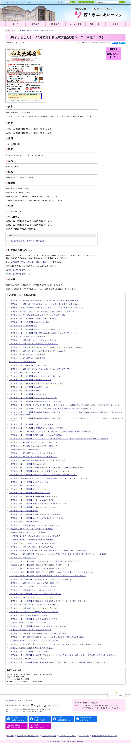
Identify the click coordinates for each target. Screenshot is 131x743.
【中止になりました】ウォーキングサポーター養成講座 (31, 529)
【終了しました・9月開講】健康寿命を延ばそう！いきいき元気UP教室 (37, 315)
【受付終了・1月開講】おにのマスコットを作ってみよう (31, 648)
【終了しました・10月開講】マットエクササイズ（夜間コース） (34, 583)
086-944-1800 (15, 712)
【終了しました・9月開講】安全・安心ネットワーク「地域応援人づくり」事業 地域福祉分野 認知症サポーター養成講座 (58, 554)
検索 (122, 2)
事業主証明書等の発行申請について (104, 736)
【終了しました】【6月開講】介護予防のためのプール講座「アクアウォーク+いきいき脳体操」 (47, 467)
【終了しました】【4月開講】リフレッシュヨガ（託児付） (32, 500)
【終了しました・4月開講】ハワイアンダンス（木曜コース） (33, 457)
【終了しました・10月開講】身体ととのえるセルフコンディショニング (37, 351)
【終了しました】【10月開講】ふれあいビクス (27, 394)
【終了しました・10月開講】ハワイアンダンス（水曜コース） (33, 340)
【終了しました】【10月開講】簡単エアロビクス (28, 387)
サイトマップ (84, 736)
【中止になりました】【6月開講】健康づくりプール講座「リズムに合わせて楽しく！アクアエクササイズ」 (51, 572)
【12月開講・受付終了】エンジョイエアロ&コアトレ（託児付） (34, 641)
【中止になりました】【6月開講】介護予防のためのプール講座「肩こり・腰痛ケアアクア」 (45, 561)
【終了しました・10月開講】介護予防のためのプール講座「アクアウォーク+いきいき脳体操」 (46, 347)
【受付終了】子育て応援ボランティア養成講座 (27, 532)
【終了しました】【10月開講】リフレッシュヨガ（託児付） (33, 318)
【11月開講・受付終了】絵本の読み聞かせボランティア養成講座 (34, 536)
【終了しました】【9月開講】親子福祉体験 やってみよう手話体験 (36, 435)
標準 (67, 2)
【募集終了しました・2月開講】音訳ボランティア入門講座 (32, 543)
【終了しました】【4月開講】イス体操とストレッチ (29, 493)
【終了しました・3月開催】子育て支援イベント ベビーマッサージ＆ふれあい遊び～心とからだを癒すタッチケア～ (55, 644)
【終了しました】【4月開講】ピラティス (26, 522)
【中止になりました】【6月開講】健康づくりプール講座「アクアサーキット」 (40, 565)
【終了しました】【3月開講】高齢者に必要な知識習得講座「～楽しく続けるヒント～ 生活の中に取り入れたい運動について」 (59, 662)
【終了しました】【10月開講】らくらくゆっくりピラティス (33, 398)
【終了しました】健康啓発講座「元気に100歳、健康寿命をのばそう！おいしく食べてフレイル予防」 (49, 478)
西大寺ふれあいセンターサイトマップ (20, 700)
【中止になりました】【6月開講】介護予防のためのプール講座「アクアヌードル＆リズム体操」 (47, 576)
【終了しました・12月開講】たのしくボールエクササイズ (32, 590)
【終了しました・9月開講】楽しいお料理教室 (27, 358)
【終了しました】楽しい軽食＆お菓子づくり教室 (28, 615)
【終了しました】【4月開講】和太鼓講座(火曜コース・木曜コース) (35, 514)
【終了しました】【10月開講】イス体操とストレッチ (30, 380)
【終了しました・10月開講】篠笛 (22, 558)
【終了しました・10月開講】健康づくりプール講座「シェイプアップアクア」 (40, 369)
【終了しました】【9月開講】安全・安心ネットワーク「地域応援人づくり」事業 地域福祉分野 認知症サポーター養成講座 (58, 439)
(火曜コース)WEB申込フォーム (18, 270)
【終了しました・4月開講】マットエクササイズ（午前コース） (34, 442)
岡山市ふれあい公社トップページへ (19, 2)
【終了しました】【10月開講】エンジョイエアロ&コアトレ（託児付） (37, 383)
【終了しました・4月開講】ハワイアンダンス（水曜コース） (33, 453)
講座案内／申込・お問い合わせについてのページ (31, 262)
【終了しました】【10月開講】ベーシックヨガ (27, 365)
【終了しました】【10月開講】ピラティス (26, 390)
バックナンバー (47, 30)
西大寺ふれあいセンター (22, 30)
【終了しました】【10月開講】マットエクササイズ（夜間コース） (35, 329)
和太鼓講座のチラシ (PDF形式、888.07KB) (26, 241)
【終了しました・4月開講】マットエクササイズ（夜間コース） (34, 446)
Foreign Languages (86, 2)
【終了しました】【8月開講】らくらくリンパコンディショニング (35, 594)
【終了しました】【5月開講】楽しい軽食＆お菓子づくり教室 (33, 619)
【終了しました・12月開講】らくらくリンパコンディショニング (34, 525)
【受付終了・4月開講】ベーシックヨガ (24, 449)
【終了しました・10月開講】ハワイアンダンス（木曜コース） (33, 344)
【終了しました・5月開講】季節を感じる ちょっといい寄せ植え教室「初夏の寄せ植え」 (44, 300)
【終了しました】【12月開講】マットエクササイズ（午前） (33, 586)
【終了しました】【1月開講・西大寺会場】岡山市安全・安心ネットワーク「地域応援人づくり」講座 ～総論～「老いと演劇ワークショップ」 (65, 405)
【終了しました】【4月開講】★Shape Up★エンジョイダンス (34, 496)
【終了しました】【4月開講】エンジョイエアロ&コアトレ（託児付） (36, 518)
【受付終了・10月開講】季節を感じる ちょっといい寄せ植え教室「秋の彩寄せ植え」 (43, 311)
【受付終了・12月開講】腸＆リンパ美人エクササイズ (30, 630)
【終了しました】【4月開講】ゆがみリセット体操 (29, 482)
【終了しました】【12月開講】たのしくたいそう (28, 651)
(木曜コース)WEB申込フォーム (18, 274)
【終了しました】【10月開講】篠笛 (23, 326)
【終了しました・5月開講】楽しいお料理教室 (27, 354)
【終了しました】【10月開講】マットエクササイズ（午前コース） (35, 376)
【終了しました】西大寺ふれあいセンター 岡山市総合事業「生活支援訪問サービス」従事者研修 (47, 550)
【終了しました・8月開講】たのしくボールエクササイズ (31, 597)
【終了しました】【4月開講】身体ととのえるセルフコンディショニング (37, 503)
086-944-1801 (37, 712)
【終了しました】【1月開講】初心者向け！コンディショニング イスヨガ (38, 626)
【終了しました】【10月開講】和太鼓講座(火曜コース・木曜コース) (36, 401)
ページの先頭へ (116, 695)
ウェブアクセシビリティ (67, 736)
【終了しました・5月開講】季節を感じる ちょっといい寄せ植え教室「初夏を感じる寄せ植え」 (47, 637)
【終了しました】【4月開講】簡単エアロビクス (28, 489)
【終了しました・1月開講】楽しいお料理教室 (27, 336)
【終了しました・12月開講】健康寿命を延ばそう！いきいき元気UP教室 (37, 633)
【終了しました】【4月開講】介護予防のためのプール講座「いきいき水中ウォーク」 (43, 475)
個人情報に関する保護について (27, 736)
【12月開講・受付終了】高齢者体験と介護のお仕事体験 (31, 540)
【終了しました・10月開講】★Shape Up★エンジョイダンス (33, 612)
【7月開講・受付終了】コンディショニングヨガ (28, 622)
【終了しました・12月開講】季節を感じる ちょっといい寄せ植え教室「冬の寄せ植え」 (44, 304)
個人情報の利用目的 (49, 736)
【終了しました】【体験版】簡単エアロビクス (27, 659)
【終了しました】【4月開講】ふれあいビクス (27, 464)
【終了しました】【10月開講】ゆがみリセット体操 (29, 322)
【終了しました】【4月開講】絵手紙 (23, 511)
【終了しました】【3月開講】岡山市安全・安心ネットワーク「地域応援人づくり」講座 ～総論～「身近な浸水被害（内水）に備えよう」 (63, 655)
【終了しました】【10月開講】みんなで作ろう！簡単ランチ (33, 424)
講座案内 (37, 30)
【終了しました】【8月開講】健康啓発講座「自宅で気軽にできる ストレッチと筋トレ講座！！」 (48, 601)
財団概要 (10, 736)
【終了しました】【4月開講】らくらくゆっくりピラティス (32, 507)
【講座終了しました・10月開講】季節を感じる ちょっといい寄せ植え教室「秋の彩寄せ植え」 (47, 308)
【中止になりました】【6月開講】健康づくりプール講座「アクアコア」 (37, 568)
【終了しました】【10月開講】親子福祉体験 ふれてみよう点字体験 (36, 428)
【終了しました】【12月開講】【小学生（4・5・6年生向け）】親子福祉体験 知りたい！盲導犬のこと (50, 409)
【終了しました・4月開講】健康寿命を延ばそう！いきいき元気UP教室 (37, 460)
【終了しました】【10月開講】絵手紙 (24, 372)
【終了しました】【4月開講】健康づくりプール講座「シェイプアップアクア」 (40, 471)
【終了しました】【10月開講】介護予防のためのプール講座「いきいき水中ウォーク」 (43, 333)
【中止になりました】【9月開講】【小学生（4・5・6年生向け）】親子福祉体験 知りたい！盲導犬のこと (51, 431)
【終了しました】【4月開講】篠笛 (22, 485)
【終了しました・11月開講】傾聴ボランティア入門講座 (31, 547)
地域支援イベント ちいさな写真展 (22, 362)
